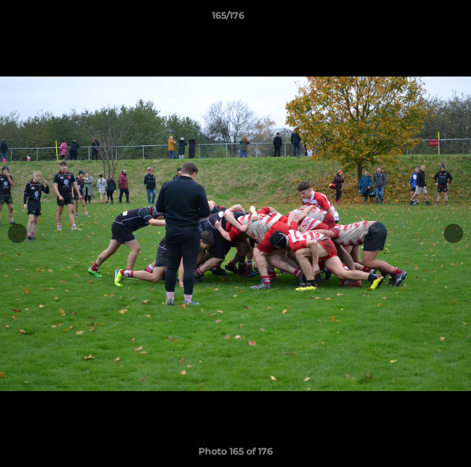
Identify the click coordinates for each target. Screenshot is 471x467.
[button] (424, 19)
